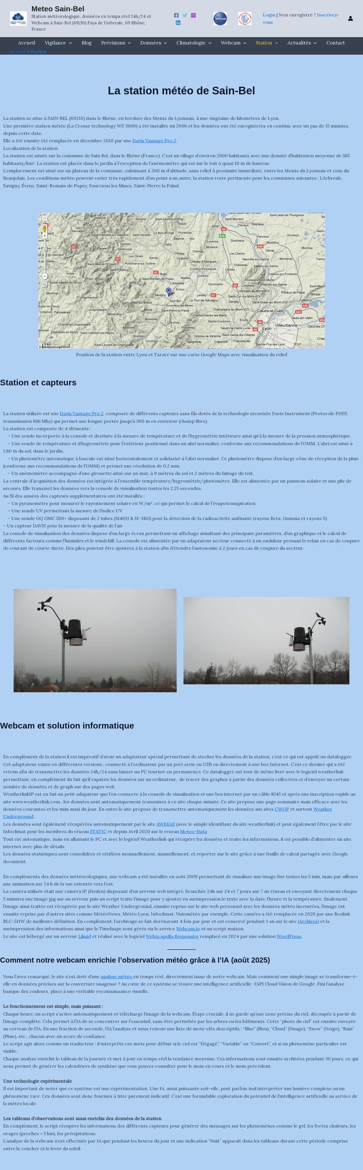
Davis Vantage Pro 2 (154, 140)
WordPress (289, 936)
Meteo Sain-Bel (57, 9)
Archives (308, 921)
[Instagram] (193, 15)
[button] (69, 42)
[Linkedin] (178, 22)
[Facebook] (176, 15)
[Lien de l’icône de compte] (350, 18)
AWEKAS (166, 824)
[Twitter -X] (184, 15)
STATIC (98, 831)
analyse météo (117, 976)
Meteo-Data (193, 831)
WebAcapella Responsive (172, 936)
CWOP (282, 809)
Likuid (84, 936)
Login (270, 15)
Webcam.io (188, 928)
